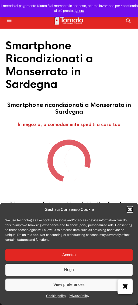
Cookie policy (56, 296)
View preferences (69, 284)
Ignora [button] (79, 11)
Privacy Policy (79, 296)
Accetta (69, 254)
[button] (130, 209)
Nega (69, 269)
